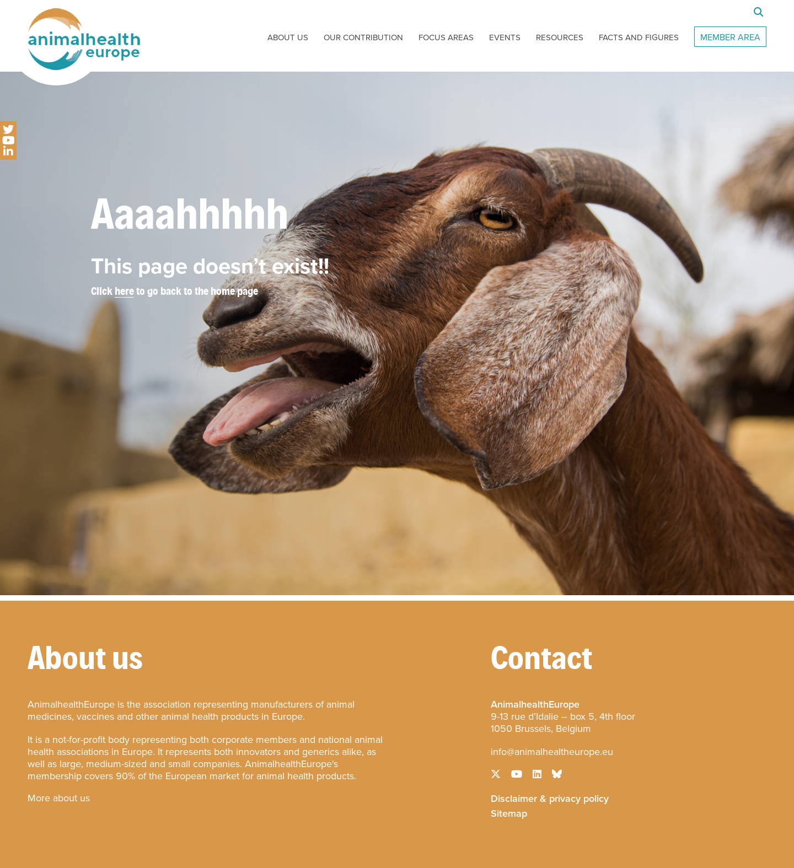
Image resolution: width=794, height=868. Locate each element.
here (124, 290)
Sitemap (509, 812)
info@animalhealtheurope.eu (552, 752)
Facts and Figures (639, 37)
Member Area (730, 37)
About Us (287, 37)
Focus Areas (446, 37)
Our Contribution (363, 37)
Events (505, 37)
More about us (59, 798)
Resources (559, 37)
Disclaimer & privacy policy (550, 797)
